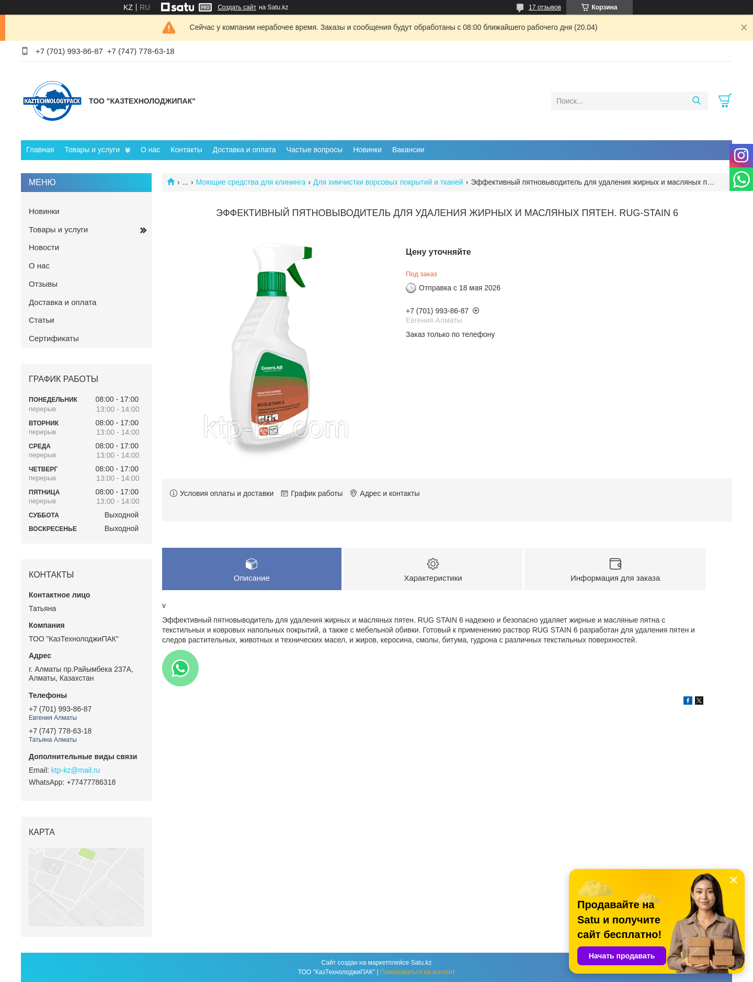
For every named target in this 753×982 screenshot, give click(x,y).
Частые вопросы (315, 149)
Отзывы (43, 283)
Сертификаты (54, 338)
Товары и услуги (92, 149)
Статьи (41, 319)
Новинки (367, 149)
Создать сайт (237, 7)
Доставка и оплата (244, 149)
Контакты (186, 149)
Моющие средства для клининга (251, 182)
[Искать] (696, 101)
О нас (150, 149)
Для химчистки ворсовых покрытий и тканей (388, 182)
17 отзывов (545, 7)
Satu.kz (420, 962)
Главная (40, 149)
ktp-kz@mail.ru (75, 770)
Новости (44, 247)
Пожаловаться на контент (417, 972)
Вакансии (408, 149)
